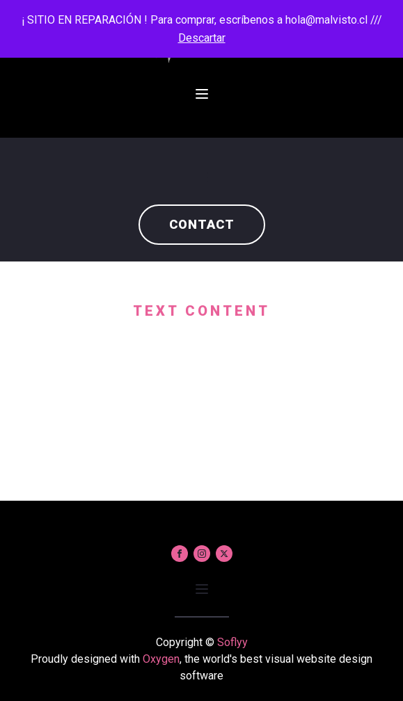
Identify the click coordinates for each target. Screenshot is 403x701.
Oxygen (161, 659)
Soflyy (232, 642)
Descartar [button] (202, 38)
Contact (202, 224)
